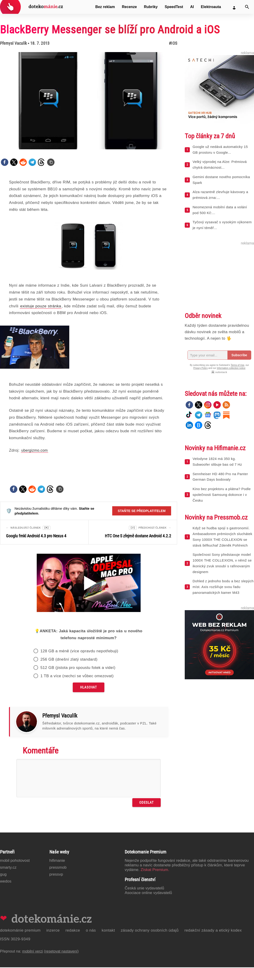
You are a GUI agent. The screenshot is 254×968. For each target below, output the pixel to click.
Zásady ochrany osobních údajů (150, 931)
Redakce (72, 931)
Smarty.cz (8, 868)
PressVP (56, 875)
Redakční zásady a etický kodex (213, 931)
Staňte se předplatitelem (142, 511)
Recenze (129, 7)
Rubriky (151, 7)
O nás (91, 931)
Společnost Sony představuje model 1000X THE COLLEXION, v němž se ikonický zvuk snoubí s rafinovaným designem (222, 563)
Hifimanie (57, 861)
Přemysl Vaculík (13, 43)
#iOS (173, 43)
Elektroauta (211, 7)
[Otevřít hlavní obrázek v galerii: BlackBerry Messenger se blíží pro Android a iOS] (88, 100)
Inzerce (53, 931)
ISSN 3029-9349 (15, 940)
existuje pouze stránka (40, 306)
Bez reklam (105, 7)
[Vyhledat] (247, 7)
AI (192, 7)
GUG (3, 875)
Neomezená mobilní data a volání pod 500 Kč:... (220, 210)
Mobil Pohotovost (15, 861)
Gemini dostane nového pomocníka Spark (221, 180)
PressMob (58, 868)
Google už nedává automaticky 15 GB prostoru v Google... (220, 149)
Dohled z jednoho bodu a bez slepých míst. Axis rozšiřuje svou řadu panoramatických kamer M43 (223, 586)
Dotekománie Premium (20, 931)
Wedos (5, 882)
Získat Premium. (155, 870)
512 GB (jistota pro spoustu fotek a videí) (77, 668)
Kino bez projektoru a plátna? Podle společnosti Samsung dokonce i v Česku (222, 494)
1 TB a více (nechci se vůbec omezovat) (77, 676)
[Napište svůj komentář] (88, 779)
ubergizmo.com (34, 450)
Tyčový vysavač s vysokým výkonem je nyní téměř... (222, 225)
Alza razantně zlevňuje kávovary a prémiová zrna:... (220, 195)
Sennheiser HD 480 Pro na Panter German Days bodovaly (220, 477)
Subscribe (239, 355)
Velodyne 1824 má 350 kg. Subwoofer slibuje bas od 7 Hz (217, 461)
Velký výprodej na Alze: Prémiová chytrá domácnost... (220, 164)
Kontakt (108, 931)
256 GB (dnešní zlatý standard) (68, 660)
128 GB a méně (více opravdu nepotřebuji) (79, 652)
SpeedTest (174, 7)
